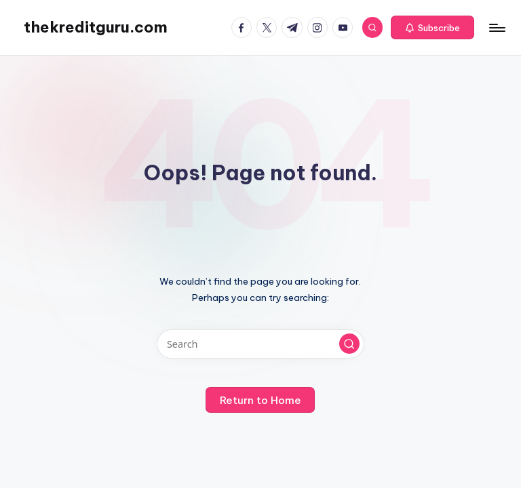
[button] (432, 28)
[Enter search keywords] (260, 344)
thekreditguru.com (96, 27)
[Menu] (496, 28)
